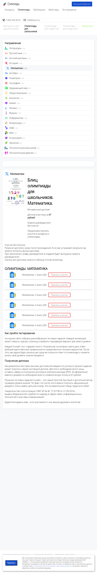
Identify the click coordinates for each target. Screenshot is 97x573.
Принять (11, 563)
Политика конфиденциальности (16, 554)
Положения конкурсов (43, 554)
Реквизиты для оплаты (65, 554)
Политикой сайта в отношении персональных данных (53, 566)
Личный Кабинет (82, 4)
